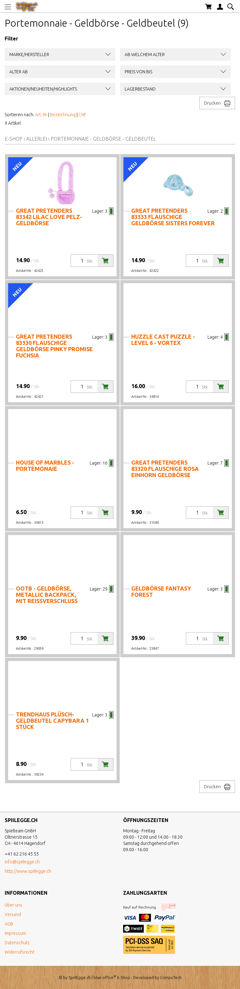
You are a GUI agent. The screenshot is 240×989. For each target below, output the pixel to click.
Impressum (15, 933)
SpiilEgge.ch (79, 977)
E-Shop (13, 139)
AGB (9, 923)
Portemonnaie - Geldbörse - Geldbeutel (103, 139)
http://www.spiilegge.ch (28, 871)
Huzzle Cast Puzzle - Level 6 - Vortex (163, 339)
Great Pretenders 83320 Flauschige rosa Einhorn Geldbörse (165, 468)
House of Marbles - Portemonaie (45, 465)
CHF (82, 114)
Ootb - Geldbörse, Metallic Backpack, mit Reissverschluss (47, 594)
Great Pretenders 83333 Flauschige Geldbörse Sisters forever (173, 216)
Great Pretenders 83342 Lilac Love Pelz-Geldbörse (49, 216)
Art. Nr (41, 114)
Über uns (13, 905)
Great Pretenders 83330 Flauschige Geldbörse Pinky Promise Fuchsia (54, 345)
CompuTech (171, 977)
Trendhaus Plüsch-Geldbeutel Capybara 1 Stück (52, 720)
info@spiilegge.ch (22, 861)
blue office (104, 977)
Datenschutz (17, 942)
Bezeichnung (63, 114)
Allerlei (36, 139)
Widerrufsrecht (19, 952)
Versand (13, 914)
